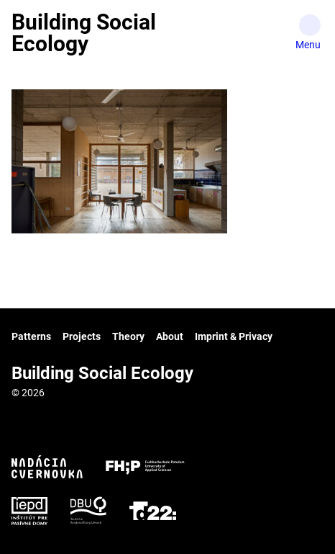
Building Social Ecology (84, 32)
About (169, 336)
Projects (82, 336)
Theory (128, 336)
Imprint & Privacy (233, 336)
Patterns (31, 336)
